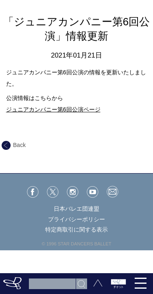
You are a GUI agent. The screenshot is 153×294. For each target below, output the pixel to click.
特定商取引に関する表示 (76, 229)
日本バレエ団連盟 (76, 208)
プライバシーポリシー (76, 219)
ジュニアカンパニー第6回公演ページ (53, 109)
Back (14, 145)
